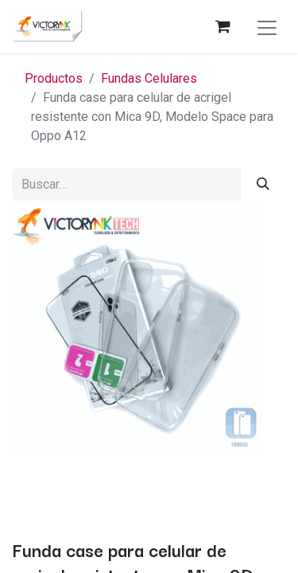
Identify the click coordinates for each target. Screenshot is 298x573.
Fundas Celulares (149, 78)
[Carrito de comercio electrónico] (222, 26)
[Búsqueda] (263, 184)
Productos (54, 78)
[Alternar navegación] (267, 26)
